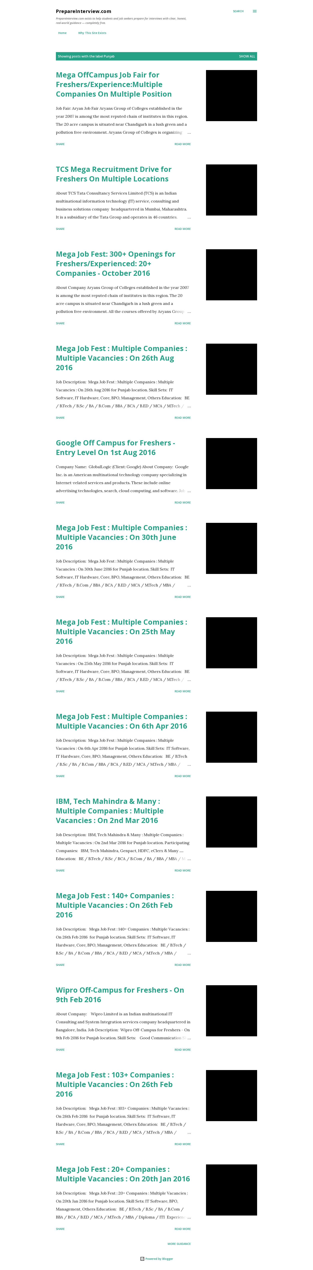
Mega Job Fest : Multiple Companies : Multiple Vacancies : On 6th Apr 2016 (121, 721)
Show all (247, 56)
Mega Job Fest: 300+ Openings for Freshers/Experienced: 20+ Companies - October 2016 (115, 263)
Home (60, 33)
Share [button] (60, 144)
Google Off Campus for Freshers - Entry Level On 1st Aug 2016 (115, 447)
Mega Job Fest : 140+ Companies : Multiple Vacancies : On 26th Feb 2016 (115, 905)
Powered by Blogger (156, 1259)
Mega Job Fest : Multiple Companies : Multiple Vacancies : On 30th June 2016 (121, 537)
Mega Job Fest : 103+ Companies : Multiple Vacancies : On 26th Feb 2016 (115, 1084)
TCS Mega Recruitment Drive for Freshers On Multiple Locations (114, 174)
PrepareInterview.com (83, 11)
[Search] (238, 11)
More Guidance (179, 1244)
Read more (183, 144)
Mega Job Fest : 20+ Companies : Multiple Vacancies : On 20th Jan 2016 (123, 1174)
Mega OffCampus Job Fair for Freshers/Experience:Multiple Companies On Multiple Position (114, 84)
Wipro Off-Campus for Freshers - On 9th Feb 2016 (120, 994)
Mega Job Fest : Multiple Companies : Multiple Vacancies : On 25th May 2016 (121, 631)
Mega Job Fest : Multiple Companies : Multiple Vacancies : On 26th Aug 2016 (121, 357)
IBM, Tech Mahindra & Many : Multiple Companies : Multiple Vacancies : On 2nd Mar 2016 (110, 810)
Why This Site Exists (90, 33)
